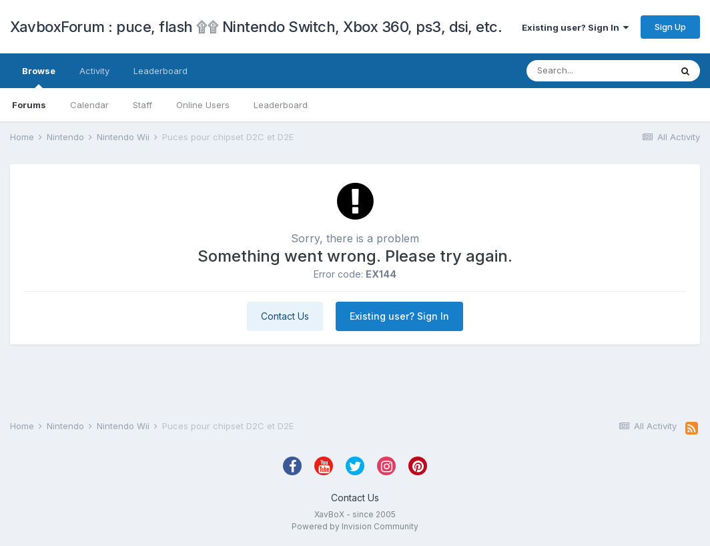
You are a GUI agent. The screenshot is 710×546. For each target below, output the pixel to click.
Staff (142, 104)
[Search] (598, 70)
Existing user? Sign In (575, 27)
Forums (29, 104)
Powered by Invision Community (355, 526)
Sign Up (670, 26)
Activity (94, 70)
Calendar (89, 104)
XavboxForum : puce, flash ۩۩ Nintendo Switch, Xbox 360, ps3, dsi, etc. (256, 26)
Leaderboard (281, 104)
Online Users (203, 104)
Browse (38, 76)
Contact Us (285, 316)
